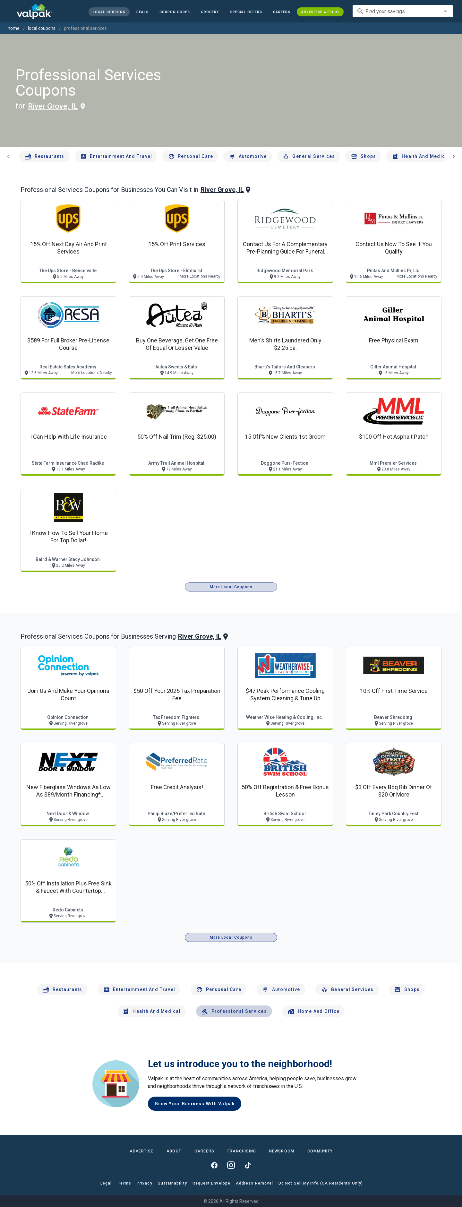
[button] (246, 11)
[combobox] (403, 11)
